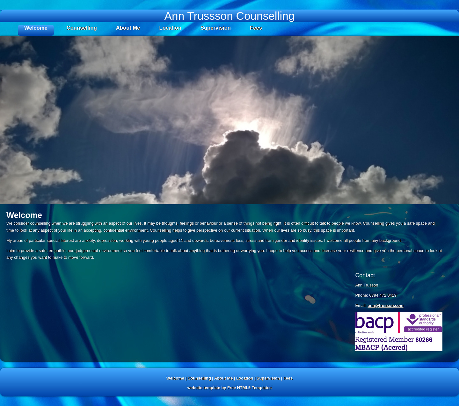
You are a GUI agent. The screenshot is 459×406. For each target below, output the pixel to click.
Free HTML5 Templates (249, 387)
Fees (256, 28)
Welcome (35, 28)
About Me (128, 28)
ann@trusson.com (386, 305)
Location (170, 28)
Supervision (215, 28)
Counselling (82, 28)
